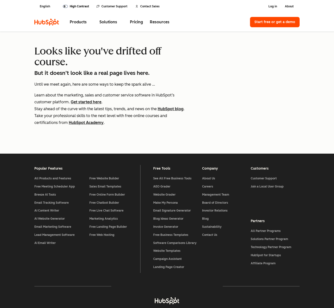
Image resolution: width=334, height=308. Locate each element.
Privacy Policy (144, 291)
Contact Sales (147, 6)
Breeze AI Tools (45, 167)
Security (171, 291)
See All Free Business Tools (172, 151)
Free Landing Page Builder (108, 199)
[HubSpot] (46, 22)
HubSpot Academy (86, 122)
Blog (205, 191)
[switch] (76, 6)
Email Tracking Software (51, 175)
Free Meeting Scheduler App (54, 159)
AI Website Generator (49, 191)
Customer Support (112, 6)
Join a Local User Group (267, 159)
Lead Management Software (54, 208)
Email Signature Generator (172, 183)
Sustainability (212, 199)
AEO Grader (161, 159)
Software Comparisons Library (174, 216)
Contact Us (209, 208)
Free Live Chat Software (106, 183)
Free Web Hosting (101, 208)
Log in (272, 6)
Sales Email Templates (105, 159)
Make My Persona (165, 175)
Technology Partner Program (271, 220)
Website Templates (167, 224)
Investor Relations (215, 183)
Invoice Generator (165, 199)
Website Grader (164, 167)
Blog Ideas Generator (168, 191)
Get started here (86, 102)
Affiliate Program (263, 236)
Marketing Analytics (103, 191)
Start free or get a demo (274, 22)
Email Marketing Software (52, 199)
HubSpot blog (170, 109)
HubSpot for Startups (266, 228)
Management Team (215, 167)
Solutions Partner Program (269, 212)
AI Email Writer (45, 216)
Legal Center (113, 291)
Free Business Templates (170, 208)
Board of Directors (215, 175)
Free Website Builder (104, 151)
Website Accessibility (204, 291)
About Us (208, 151)
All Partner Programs (266, 204)
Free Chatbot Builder (104, 175)
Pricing (136, 22)
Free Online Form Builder (107, 167)
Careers (207, 159)
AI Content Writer (46, 183)
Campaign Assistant (167, 232)
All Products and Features (52, 151)
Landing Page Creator (168, 240)
